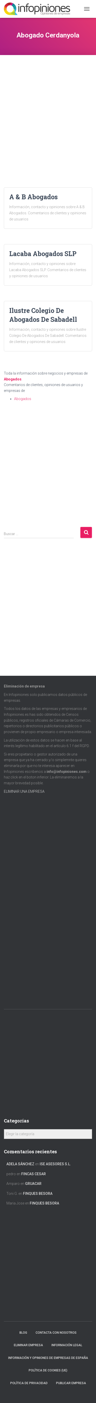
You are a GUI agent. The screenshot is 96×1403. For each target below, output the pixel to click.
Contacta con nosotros (56, 1332)
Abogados (13, 379)
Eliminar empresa (28, 1345)
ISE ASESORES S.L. (55, 1164)
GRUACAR (33, 1184)
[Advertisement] (48, 103)
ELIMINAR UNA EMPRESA (24, 791)
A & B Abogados (33, 197)
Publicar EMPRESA (71, 1383)
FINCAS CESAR (33, 1174)
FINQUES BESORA (37, 1194)
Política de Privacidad (29, 1383)
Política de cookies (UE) (48, 1370)
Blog (23, 1332)
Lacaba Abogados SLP (43, 253)
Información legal (66, 1345)
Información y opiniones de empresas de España (48, 1358)
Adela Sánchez (20, 1164)
